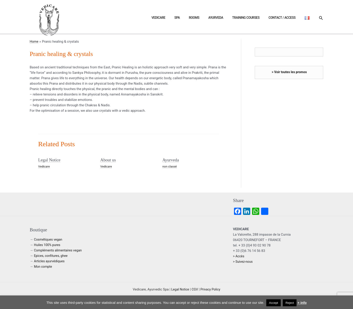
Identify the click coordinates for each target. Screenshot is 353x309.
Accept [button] (273, 302)
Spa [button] (207, 17)
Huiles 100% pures (48, 245)
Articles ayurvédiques (50, 261)
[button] (320, 17)
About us (108, 159)
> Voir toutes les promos (289, 72)
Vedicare (194, 17)
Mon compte (43, 266)
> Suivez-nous (243, 261)
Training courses (259, 17)
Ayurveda (234, 17)
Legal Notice (50, 159)
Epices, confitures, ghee (51, 255)
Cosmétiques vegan (49, 239)
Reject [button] (289, 302)
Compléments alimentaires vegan (59, 250)
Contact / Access (290, 17)
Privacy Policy (211, 289)
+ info (301, 302)
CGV (195, 289)
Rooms (218, 17)
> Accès (239, 256)
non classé (170, 166)
